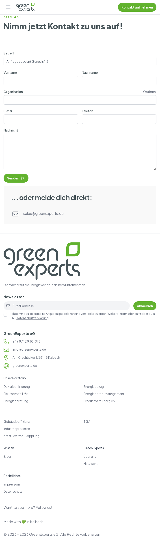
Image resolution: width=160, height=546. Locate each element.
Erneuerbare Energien (99, 401)
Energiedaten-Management (104, 394)
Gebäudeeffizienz (17, 421)
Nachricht (11, 130)
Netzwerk (91, 464)
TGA (87, 421)
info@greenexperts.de (29, 349)
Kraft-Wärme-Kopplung (21, 436)
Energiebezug (94, 386)
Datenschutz (13, 491)
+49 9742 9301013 (26, 341)
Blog (7, 456)
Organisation (13, 92)
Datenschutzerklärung (32, 318)
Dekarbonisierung (17, 386)
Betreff (9, 53)
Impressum (12, 484)
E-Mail (8, 111)
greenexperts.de (25, 365)
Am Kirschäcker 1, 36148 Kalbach (36, 357)
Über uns (90, 456)
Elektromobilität (16, 394)
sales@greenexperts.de (43, 213)
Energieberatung (16, 401)
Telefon (87, 111)
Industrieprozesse (17, 429)
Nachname (90, 72)
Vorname (10, 72)
